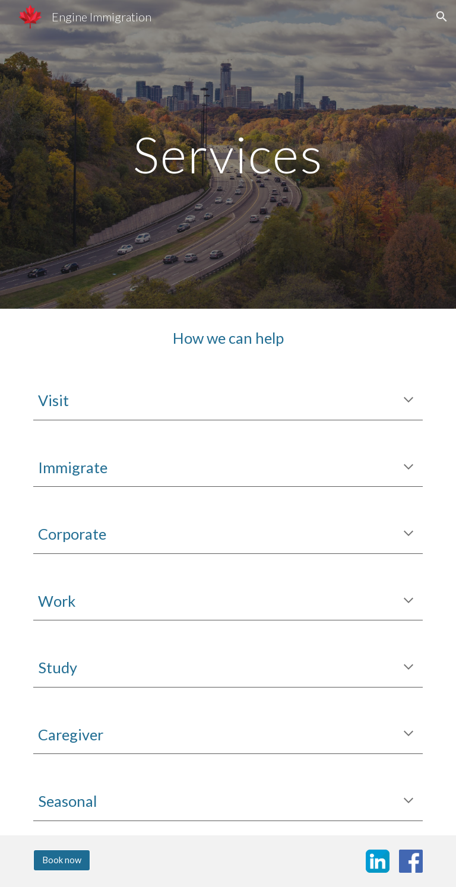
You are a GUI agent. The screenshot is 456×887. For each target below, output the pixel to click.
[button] (442, 16)
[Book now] (61, 860)
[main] (228, 154)
